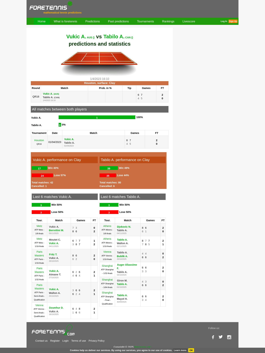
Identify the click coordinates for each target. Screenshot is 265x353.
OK (191, 350)
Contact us (41, 340)
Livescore (189, 21)
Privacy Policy (97, 340)
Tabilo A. (118, 36)
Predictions (92, 21)
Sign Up (233, 21)
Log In (224, 21)
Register (55, 340)
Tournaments (145, 21)
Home (42, 21)
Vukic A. (80, 36)
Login (65, 340)
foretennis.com (142, 347)
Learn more (180, 350)
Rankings (168, 21)
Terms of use (78, 340)
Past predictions (118, 21)
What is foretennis (65, 21)
